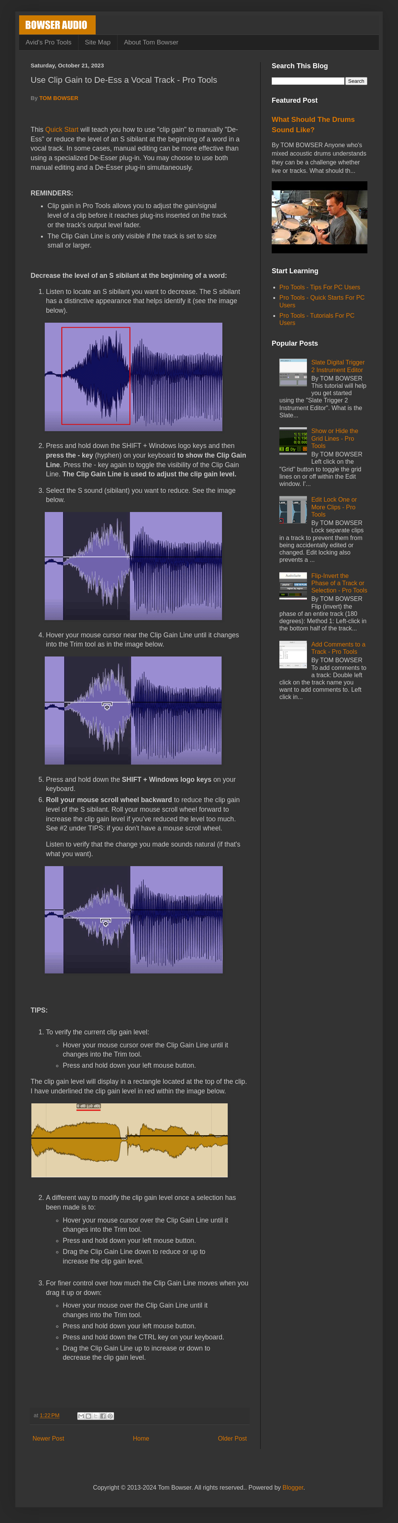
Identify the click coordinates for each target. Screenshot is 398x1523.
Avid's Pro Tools (49, 42)
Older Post (232, 1438)
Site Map (98, 42)
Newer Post (48, 1438)
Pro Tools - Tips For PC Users (319, 287)
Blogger (292, 1487)
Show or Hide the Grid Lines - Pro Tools (334, 438)
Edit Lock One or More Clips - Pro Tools (334, 506)
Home (141, 1438)
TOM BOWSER (58, 98)
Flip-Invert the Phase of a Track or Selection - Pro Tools (339, 583)
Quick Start (61, 129)
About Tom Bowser (151, 42)
